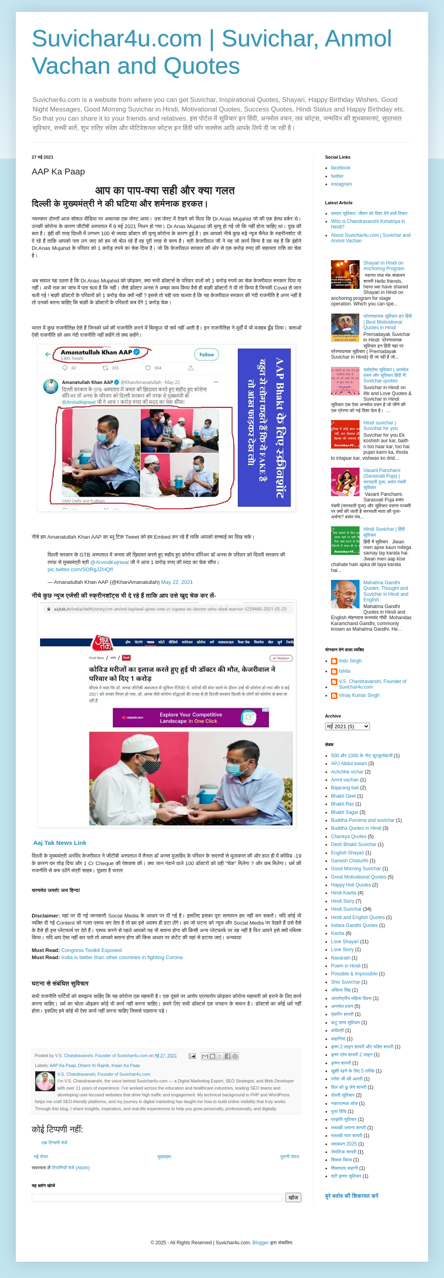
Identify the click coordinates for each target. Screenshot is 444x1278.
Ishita (344, 671)
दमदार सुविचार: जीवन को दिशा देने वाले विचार (369, 213)
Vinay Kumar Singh (359, 695)
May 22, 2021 (177, 582)
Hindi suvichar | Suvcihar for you (381, 425)
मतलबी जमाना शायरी (348, 1127)
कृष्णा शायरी (341, 1063)
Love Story (342, 949)
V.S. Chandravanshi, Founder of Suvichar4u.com (372, 684)
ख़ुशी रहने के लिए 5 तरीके (353, 1071)
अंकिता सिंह (341, 990)
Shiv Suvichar (345, 982)
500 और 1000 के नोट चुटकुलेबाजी (361, 755)
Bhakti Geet (343, 796)
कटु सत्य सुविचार (345, 1022)
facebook (340, 168)
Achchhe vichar (347, 772)
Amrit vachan (345, 780)
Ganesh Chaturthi (349, 861)
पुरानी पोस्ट (289, 1156)
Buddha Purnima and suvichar (363, 820)
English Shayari (347, 853)
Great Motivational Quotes (358, 877)
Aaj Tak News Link (59, 842)
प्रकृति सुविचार (344, 1119)
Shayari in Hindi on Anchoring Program (384, 265)
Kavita (337, 933)
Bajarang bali (345, 788)
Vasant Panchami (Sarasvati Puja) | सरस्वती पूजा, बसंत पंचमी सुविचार (385, 479)
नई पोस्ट (41, 1156)
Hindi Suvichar (346, 909)
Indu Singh (350, 661)
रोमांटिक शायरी (343, 1152)
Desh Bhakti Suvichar (354, 844)
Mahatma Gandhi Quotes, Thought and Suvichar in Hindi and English (386, 591)
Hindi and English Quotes (358, 917)
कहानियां (338, 1039)
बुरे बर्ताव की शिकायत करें (351, 1196)
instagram (341, 184)
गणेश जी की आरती (347, 1079)
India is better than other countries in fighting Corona (122, 957)
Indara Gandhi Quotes (354, 925)
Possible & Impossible (354, 974)
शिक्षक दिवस (341, 1160)
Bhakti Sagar (344, 812)
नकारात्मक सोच (344, 1103)
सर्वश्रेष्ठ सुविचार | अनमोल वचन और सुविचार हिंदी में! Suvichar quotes (386, 375)
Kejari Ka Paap (125, 1065)
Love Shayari (345, 941)
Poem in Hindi (346, 966)
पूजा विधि (338, 1111)
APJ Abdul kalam (349, 763)
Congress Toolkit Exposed (91, 950)
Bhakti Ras (342, 804)
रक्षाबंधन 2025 (344, 1144)
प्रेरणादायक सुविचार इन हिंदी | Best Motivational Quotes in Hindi (388, 321)
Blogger (261, 1242)
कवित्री (337, 1030)
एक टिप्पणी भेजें (54, 1143)
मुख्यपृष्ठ (164, 1156)
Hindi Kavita (343, 893)
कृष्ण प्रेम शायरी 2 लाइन (352, 1054)
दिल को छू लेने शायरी (348, 1087)
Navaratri (340, 958)
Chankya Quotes (348, 836)
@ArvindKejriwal (109, 562)
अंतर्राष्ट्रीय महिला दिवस (351, 998)
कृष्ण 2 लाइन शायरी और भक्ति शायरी (362, 1047)
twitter (337, 176)
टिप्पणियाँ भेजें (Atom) (71, 1168)
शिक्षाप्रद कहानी (344, 1168)
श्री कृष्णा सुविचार (346, 1176)
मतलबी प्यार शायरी (346, 1135)
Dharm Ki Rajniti (93, 1065)
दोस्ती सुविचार (342, 1095)
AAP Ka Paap (63, 1065)
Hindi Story (342, 901)
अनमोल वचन (342, 1006)
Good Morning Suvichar (356, 868)
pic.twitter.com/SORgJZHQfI (80, 569)
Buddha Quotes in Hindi (356, 828)
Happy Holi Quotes (351, 885)
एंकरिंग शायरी (342, 1014)
